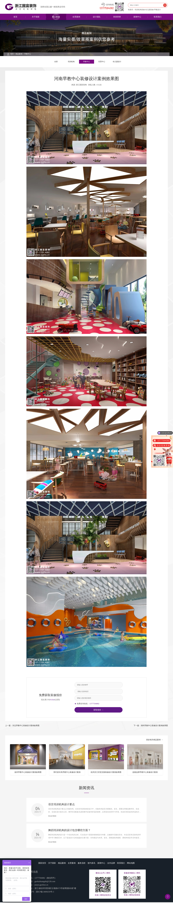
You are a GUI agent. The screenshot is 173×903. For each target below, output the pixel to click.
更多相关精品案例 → (154, 741)
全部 (56, 62)
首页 (15, 17)
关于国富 (36, 17)
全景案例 (76, 17)
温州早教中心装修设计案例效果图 (27, 773)
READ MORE (52, 817)
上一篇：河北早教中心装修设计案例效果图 (22, 726)
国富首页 (42, 864)
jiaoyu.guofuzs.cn (41, 886)
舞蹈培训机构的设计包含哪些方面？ (69, 831)
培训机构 (71, 62)
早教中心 (27, 54)
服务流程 (81, 864)
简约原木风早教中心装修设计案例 (66, 773)
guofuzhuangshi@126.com (44, 882)
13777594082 (107, 8)
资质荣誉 (117, 17)
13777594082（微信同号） (45, 879)
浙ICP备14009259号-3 (45, 892)
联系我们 (157, 17)
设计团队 (97, 17)
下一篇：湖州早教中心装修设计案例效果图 (151, 726)
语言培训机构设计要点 (61, 805)
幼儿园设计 (117, 62)
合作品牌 (111, 864)
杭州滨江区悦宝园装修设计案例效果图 (106, 773)
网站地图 (131, 864)
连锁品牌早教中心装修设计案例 (145, 773)
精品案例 (56, 17)
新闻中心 (137, 17)
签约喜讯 (91, 864)
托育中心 (101, 62)
